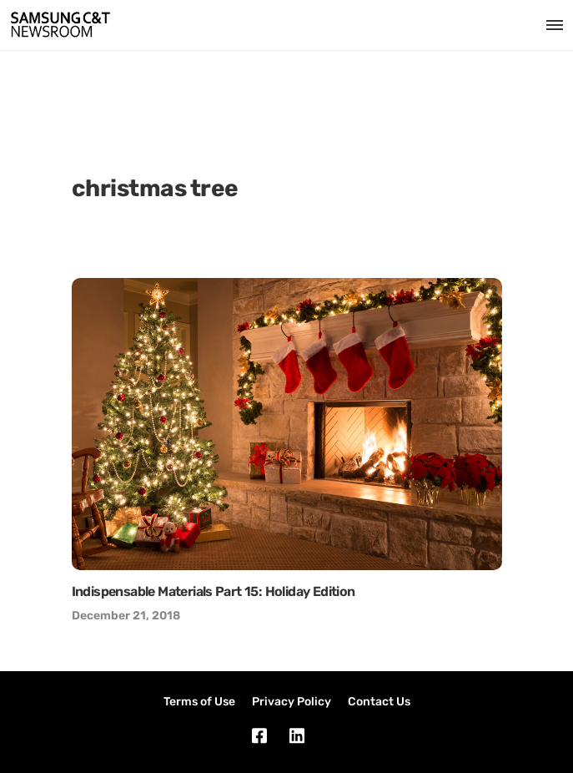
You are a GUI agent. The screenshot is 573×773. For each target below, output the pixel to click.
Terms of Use (199, 702)
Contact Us (379, 702)
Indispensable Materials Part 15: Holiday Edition (213, 591)
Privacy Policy (291, 702)
